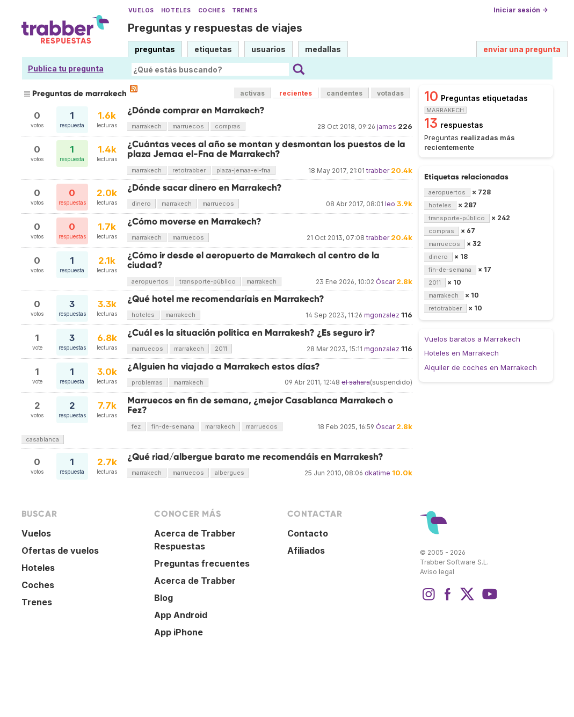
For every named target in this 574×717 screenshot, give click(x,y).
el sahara (356, 382)
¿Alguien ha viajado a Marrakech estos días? (223, 366)
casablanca (42, 439)
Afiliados (306, 550)
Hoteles (176, 10)
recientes (295, 93)
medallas (323, 49)
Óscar (385, 282)
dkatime (377, 473)
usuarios (268, 49)
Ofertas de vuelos (60, 550)
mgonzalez (381, 315)
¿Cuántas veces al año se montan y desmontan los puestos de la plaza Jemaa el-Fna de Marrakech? (266, 149)
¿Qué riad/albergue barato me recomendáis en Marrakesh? (255, 456)
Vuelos (141, 10)
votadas (390, 93)
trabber (377, 170)
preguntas (155, 49)
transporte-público (207, 281)
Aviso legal (437, 572)
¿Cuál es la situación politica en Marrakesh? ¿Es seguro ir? (251, 332)
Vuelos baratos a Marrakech (472, 339)
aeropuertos (150, 281)
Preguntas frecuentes (202, 563)
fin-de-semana (172, 426)
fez (136, 426)
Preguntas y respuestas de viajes (215, 27)
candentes (344, 93)
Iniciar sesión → (520, 10)
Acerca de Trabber (195, 580)
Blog (163, 597)
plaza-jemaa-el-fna (243, 170)
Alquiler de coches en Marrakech (480, 367)
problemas (147, 382)
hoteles (143, 314)
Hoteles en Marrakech (461, 353)
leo (390, 204)
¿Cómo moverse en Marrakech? (194, 221)
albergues (229, 472)
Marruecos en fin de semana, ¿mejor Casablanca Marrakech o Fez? (260, 405)
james (386, 126)
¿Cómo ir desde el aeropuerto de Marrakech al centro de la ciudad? (253, 260)
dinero (141, 203)
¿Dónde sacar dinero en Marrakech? (204, 187)
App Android (180, 615)
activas (252, 93)
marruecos (188, 126)
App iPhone (178, 632)
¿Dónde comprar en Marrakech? (196, 110)
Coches (211, 10)
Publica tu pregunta (66, 68)
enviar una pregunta (522, 49)
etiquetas (213, 49)
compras (228, 126)
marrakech (147, 126)
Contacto (307, 533)
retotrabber (189, 170)
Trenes (244, 10)
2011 (221, 348)
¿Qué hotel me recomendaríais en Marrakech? (225, 299)
